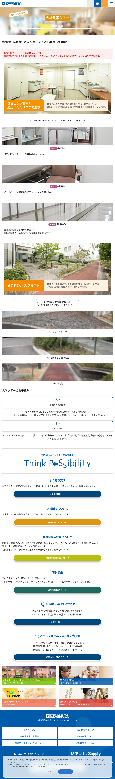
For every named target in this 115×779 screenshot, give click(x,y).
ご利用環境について (85, 743)
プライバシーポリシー (35, 764)
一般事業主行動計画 (29, 736)
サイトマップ (29, 729)
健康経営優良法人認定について (29, 743)
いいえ (49, 771)
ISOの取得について (85, 736)
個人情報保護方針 (85, 729)
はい (65, 771)
